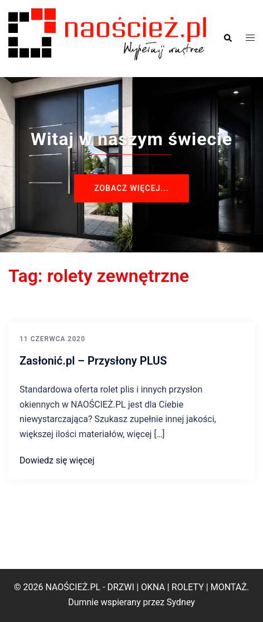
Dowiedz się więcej (57, 460)
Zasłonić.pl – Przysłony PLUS (93, 360)
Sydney (181, 602)
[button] (227, 38)
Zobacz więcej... (131, 188)
